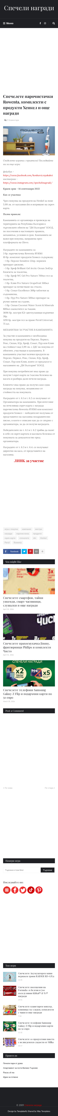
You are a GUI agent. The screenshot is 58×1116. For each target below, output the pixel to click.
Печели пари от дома (13, 1063)
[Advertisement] (29, 65)
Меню (9, 23)
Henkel (43, 538)
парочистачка (22, 533)
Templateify (22, 1111)
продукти (37, 533)
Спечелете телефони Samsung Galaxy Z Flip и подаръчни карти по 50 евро (27, 693)
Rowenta (17, 542)
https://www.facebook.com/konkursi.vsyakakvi (28, 175)
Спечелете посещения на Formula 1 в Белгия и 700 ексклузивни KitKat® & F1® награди (33, 992)
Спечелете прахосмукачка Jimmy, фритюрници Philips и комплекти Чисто (27, 647)
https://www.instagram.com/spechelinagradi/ (27, 182)
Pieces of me (8, 1072)
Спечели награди (29, 8)
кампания (26, 529)
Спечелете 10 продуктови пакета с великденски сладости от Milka (36, 1041)
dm (34, 538)
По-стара (49, 788)
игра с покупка (11, 529)
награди (8, 533)
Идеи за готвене (10, 1077)
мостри (38, 529)
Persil (7, 542)
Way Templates (43, 1111)
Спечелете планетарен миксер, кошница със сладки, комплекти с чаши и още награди (36, 1009)
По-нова (8, 788)
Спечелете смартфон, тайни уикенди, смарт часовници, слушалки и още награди (23, 601)
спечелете (24, 538)
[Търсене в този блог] (22, 870)
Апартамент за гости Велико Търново (20, 1068)
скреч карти (10, 538)
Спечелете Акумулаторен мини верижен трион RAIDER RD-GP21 (36, 975)
